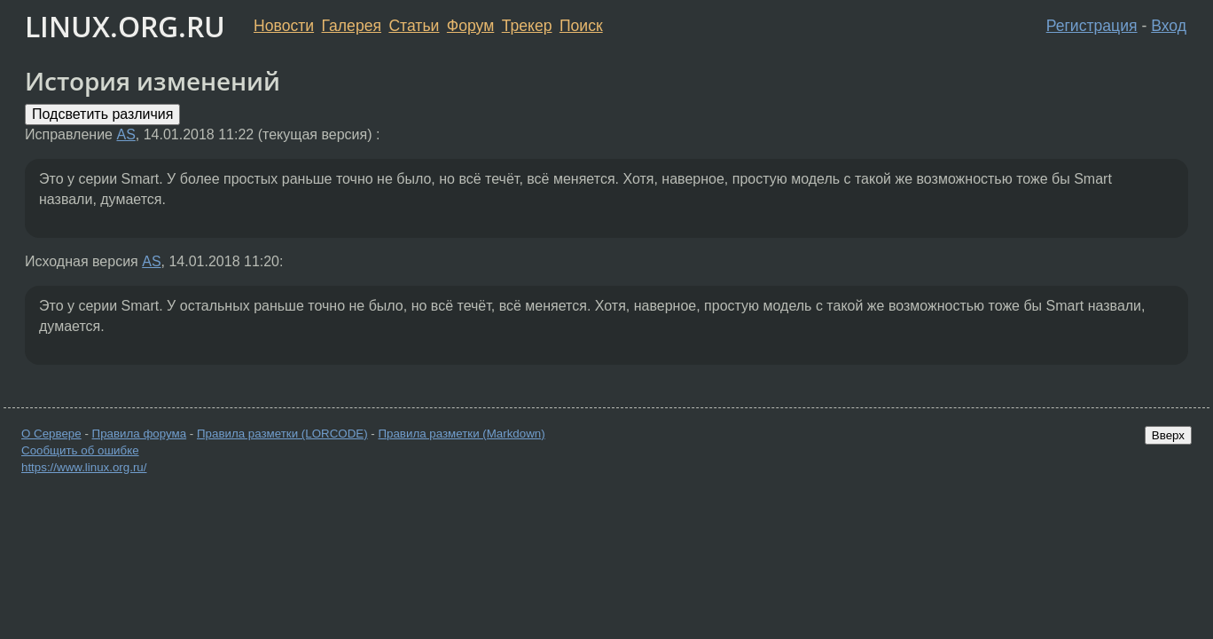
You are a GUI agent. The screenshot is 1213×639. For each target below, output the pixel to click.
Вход (1168, 26)
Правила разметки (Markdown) (461, 433)
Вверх (1168, 435)
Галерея (351, 26)
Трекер (527, 26)
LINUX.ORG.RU (125, 26)
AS (125, 134)
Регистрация (1092, 26)
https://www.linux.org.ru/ (83, 467)
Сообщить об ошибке (80, 450)
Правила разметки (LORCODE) (282, 433)
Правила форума (139, 433)
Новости (284, 26)
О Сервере (51, 433)
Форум (470, 26)
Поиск (581, 26)
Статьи (413, 26)
